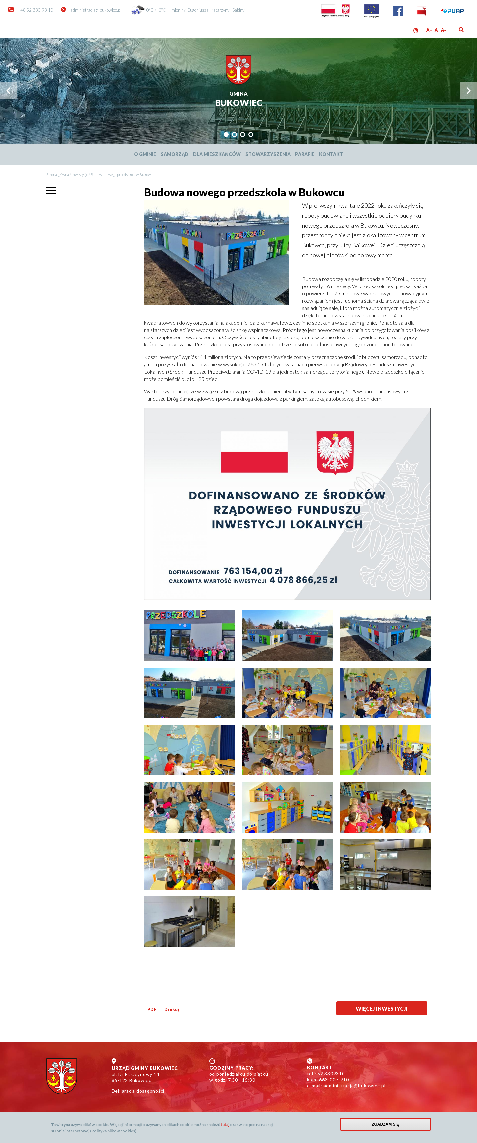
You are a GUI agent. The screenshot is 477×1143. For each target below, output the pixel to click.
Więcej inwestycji (382, 1008)
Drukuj (171, 1009)
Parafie (304, 154)
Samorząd (174, 154)
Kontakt (331, 154)
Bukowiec (238, 99)
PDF (151, 1009)
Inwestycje (80, 174)
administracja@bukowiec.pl (95, 10)
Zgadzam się (385, 1124)
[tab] (226, 134)
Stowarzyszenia (268, 154)
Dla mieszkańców (217, 154)
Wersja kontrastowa (415, 30)
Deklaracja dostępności (138, 1091)
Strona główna (57, 174)
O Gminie (145, 154)
